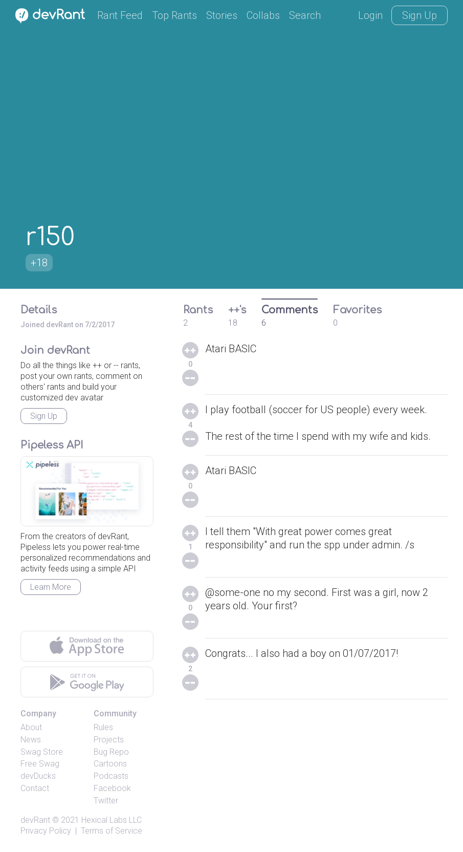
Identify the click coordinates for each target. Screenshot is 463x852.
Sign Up (419, 15)
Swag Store (41, 752)
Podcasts (111, 776)
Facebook (112, 788)
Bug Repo (111, 752)
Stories (221, 15)
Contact (34, 788)
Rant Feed (120, 15)
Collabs (263, 15)
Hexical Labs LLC (111, 820)
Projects (109, 739)
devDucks (38, 776)
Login (370, 15)
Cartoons (110, 764)
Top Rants (174, 15)
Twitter (106, 800)
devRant (35, 820)
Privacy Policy (45, 831)
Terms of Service (111, 831)
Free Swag (39, 764)
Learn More (50, 587)
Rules (103, 727)
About (31, 727)
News (30, 739)
